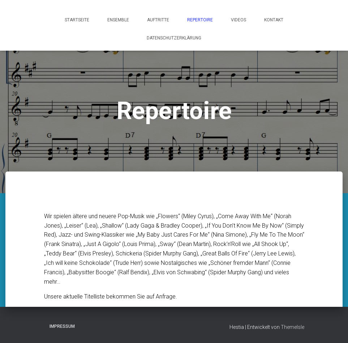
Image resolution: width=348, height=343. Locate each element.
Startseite (77, 19)
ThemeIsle (292, 327)
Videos (238, 19)
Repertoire (200, 19)
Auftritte (158, 19)
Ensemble (118, 19)
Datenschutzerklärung (174, 38)
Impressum (62, 326)
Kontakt (273, 19)
